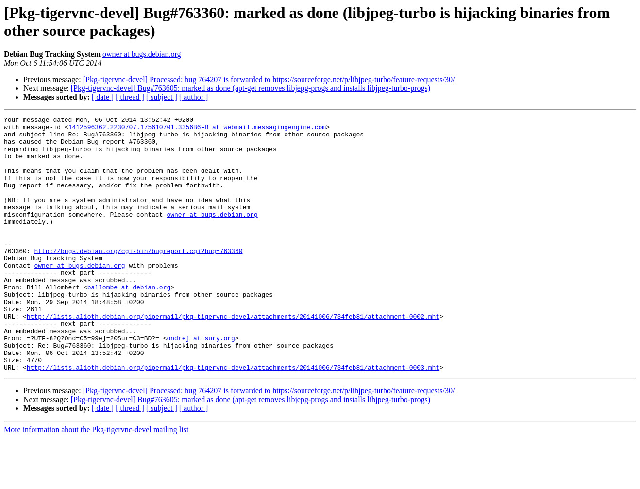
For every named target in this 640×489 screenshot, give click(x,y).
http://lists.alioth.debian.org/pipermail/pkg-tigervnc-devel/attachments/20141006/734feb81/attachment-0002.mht (233, 357)
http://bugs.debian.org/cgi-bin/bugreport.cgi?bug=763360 (138, 278)
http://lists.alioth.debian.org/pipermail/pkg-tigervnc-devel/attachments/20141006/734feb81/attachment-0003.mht (233, 418)
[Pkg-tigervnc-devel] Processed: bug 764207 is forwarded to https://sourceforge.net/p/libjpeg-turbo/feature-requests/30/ (269, 79)
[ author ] (193, 97)
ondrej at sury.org (201, 383)
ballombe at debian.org (129, 322)
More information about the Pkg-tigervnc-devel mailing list (96, 480)
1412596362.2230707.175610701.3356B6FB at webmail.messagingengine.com (197, 129)
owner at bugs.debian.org (141, 54)
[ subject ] (161, 97)
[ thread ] (130, 97)
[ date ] (103, 97)
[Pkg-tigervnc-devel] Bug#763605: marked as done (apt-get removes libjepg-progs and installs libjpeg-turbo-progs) (250, 88)
